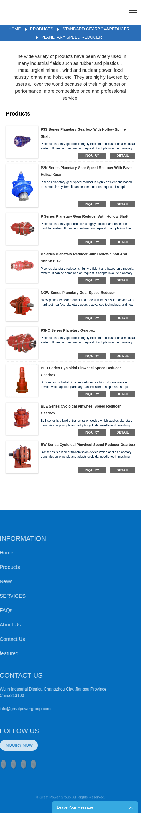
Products (41, 29)
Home (15, 29)
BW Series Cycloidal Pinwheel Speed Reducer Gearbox (88, 445)
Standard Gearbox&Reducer (95, 29)
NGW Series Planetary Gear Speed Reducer (78, 292)
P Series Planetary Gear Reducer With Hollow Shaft (84, 216)
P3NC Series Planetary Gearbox (68, 330)
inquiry (92, 155)
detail (123, 155)
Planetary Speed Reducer (71, 37)
